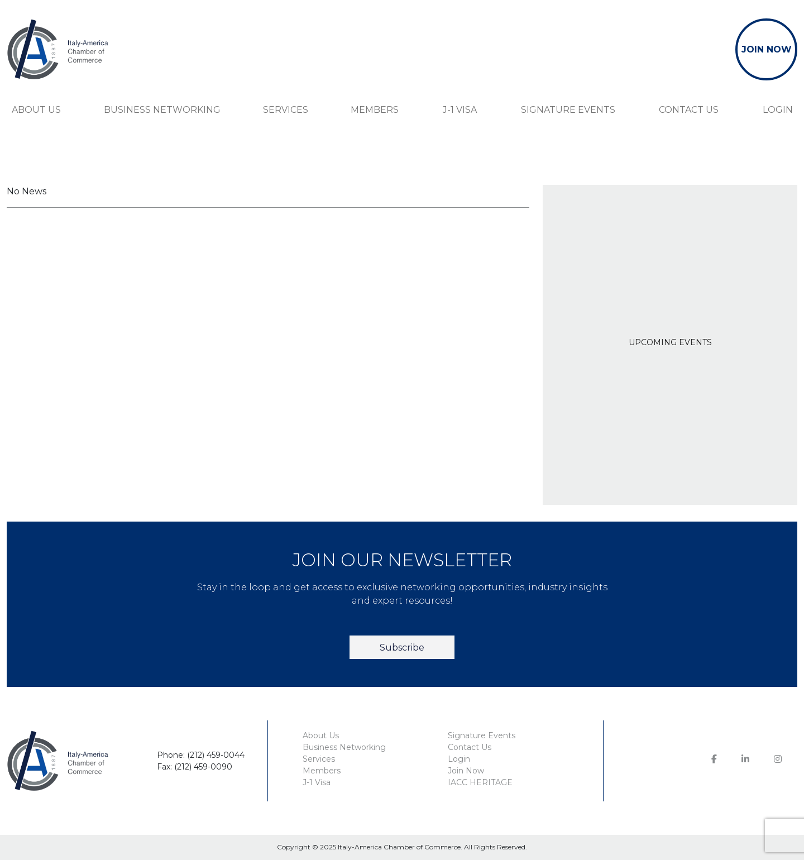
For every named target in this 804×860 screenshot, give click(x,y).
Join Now (466, 771)
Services (285, 109)
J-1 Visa (460, 109)
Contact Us (689, 109)
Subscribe (402, 647)
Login (778, 109)
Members (375, 109)
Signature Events (568, 109)
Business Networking (162, 109)
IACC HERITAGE (480, 782)
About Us (36, 109)
